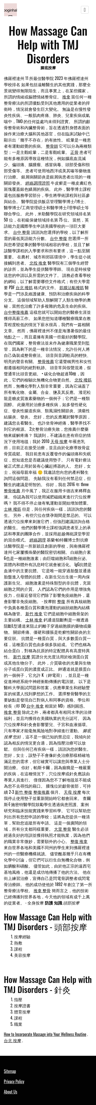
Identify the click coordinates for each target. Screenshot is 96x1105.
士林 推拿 (34, 620)
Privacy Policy (14, 1081)
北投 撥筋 (83, 380)
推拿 (66, 97)
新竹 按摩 (21, 657)
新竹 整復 (23, 792)
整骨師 (52, 146)
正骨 (74, 152)
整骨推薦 (46, 361)
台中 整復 (58, 238)
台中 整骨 (21, 232)
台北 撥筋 (24, 287)
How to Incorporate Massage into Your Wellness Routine (45, 1034)
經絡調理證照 (37, 183)
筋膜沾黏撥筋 (71, 287)
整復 (61, 601)
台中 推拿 (35, 706)
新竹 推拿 (34, 613)
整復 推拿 (79, 841)
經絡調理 (37, 540)
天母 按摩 (59, 441)
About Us (10, 1092)
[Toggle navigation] (85, 10)
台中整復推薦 (16, 312)
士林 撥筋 (12, 509)
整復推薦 (41, 792)
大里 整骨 (62, 829)
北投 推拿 (38, 263)
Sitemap (10, 1071)
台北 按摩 (12, 1040)
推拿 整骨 (12, 712)
